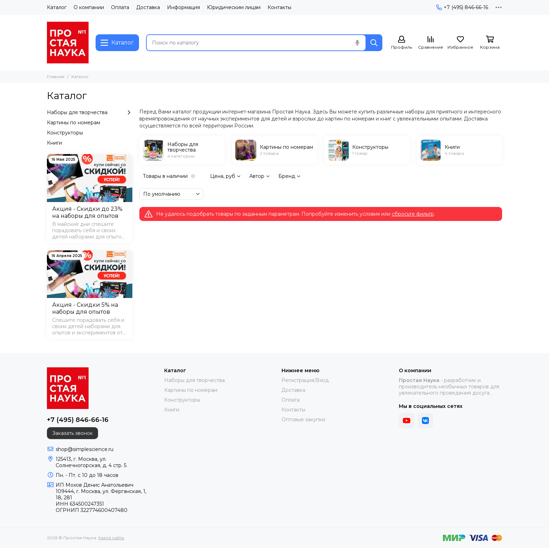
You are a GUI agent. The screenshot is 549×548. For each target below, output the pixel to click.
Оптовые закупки (303, 419)
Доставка (148, 7)
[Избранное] (460, 43)
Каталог (57, 7)
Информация (183, 7)
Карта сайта (111, 537)
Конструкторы (65, 133)
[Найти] (374, 42)
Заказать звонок (72, 433)
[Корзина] (490, 43)
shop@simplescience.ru (84, 449)
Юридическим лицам (233, 7)
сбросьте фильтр (413, 214)
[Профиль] (401, 43)
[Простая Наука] (68, 42)
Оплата (120, 7)
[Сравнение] (430, 43)
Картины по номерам (73, 122)
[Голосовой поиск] (357, 42)
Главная (55, 76)
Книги (54, 143)
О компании (89, 7)
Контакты (279, 7)
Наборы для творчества (89, 112)
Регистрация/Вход (305, 380)
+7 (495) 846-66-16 (462, 7)
